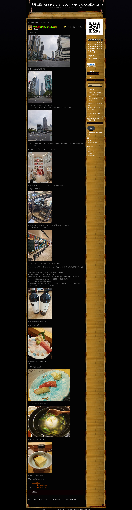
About (89, 140)
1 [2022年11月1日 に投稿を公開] (90, 42)
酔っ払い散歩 (91, 109)
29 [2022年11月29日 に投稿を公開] (91, 50)
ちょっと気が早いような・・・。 (38, 499)
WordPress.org (91, 155)
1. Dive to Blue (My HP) (93, 58)
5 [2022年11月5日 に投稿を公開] (99, 42)
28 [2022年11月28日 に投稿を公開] (88, 50)
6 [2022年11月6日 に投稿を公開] (101, 42)
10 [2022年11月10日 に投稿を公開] (95, 44)
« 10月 (89, 52)
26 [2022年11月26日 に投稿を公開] (99, 48)
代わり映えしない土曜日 (45, 27)
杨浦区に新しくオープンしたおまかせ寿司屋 (64, 499)
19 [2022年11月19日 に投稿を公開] (99, 46)
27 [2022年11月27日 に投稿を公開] (101, 48)
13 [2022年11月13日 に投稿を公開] (101, 44)
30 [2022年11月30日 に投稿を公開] (93, 50)
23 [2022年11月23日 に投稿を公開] (93, 48)
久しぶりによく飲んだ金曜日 (95, 107)
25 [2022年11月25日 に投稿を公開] (97, 48)
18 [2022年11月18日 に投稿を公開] (97, 46)
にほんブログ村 (91, 66)
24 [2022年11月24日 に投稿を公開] (95, 48)
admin (36, 29)
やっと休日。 (36, 483)
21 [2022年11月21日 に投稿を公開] (88, 48)
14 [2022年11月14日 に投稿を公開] (88, 46)
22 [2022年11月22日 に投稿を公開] (91, 48)
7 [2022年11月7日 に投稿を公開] (88, 44)
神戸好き (90, 101)
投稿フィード (91, 151)
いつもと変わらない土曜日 (39, 485)
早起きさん (91, 96)
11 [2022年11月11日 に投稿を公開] (97, 44)
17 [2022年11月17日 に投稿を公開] (95, 46)
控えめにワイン (91, 92)
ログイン (90, 149)
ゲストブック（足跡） (93, 142)
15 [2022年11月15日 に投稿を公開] (91, 46)
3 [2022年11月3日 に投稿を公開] (95, 42)
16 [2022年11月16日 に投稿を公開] (93, 46)
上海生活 (34, 492)
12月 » (94, 52)
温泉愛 (98, 92)
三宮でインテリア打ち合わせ (95, 98)
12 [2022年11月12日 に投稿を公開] (99, 44)
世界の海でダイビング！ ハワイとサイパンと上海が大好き (67, 4)
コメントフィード (92, 153)
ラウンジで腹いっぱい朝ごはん (95, 94)
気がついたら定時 (92, 103)
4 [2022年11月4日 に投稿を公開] (97, 42)
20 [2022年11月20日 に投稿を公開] (101, 46)
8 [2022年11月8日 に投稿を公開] (90, 44)
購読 (91, 128)
